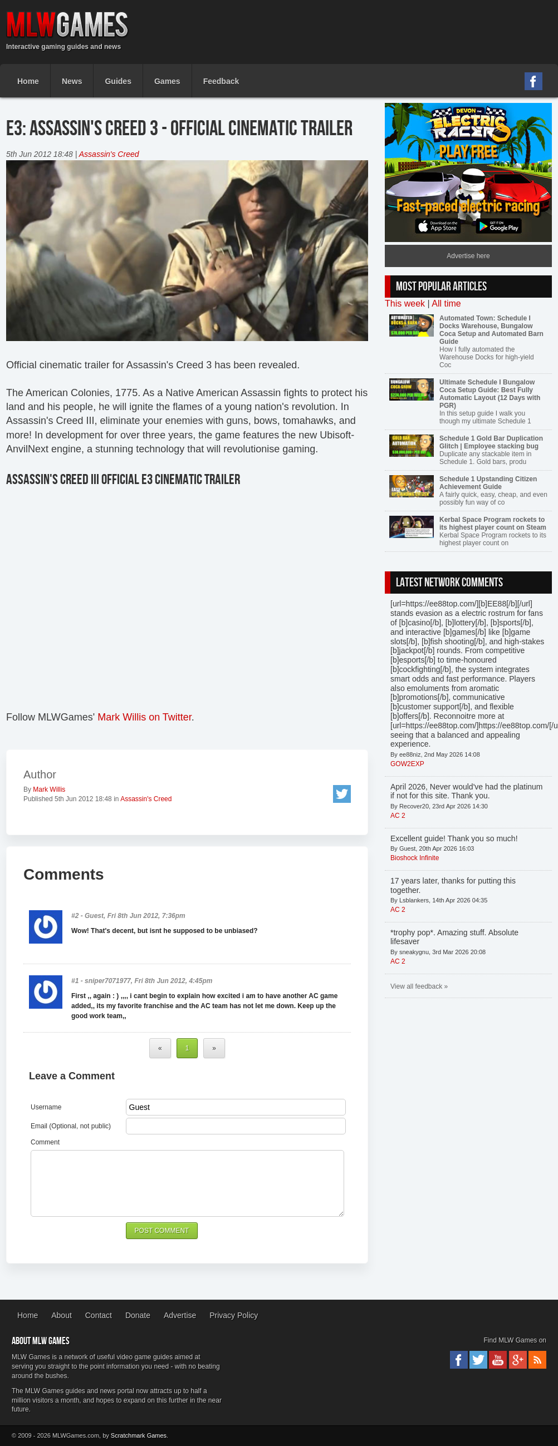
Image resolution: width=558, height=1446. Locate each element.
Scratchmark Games (139, 1435)
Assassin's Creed (109, 154)
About (61, 1315)
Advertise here (468, 256)
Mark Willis (49, 789)
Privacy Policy (233, 1315)
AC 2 (397, 816)
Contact (98, 1315)
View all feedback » (419, 986)
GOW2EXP (407, 764)
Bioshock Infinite (414, 858)
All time (446, 303)
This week (405, 303)
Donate (137, 1315)
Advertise (180, 1315)
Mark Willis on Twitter (144, 717)
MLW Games (67, 25)
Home (27, 1315)
